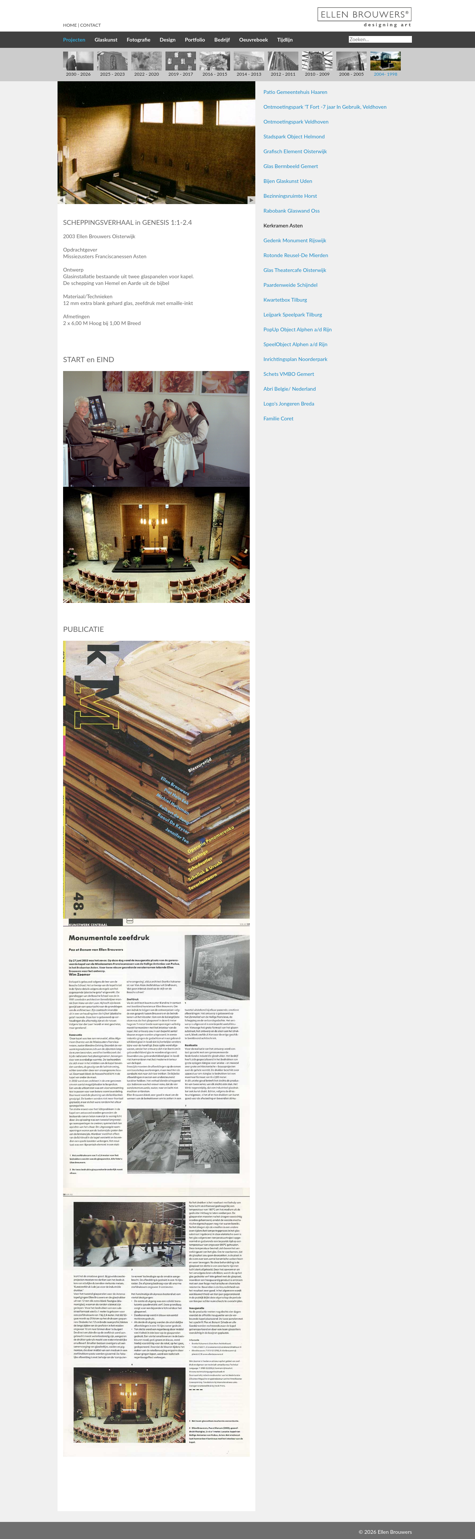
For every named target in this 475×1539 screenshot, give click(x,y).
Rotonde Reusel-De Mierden (295, 255)
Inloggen (347, 1532)
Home (70, 25)
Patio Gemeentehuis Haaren (295, 92)
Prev (61, 200)
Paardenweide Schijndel (290, 285)
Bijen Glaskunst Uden (287, 181)
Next (251, 200)
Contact (90, 25)
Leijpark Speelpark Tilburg (292, 314)
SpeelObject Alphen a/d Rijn (295, 344)
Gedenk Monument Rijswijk (294, 240)
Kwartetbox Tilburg (285, 299)
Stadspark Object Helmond (294, 136)
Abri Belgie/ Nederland (289, 388)
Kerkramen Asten (283, 225)
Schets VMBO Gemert (288, 374)
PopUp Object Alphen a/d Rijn (297, 329)
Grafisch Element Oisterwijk (295, 151)
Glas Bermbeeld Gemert (290, 166)
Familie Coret (278, 418)
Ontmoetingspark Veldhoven (295, 121)
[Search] (380, 39)
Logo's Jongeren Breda (288, 403)
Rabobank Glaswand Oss (291, 210)
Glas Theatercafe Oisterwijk (294, 270)
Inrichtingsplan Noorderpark (295, 359)
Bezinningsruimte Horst (290, 196)
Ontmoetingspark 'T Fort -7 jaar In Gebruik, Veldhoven (325, 107)
